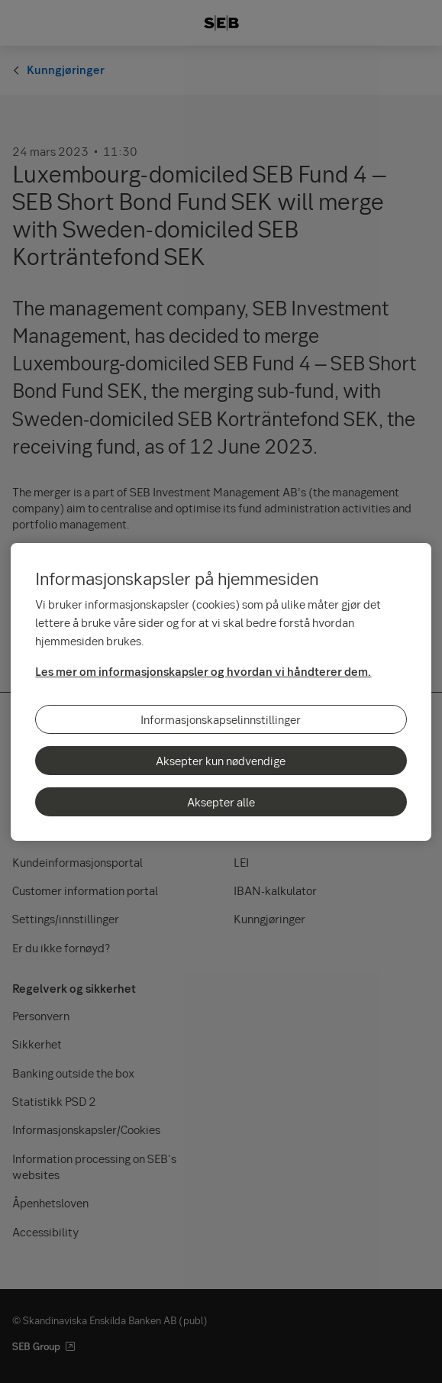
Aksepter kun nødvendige (221, 760)
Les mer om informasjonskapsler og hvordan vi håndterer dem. (203, 671)
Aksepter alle (221, 801)
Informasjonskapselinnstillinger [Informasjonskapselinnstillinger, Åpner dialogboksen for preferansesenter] (220, 719)
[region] (221, 692)
